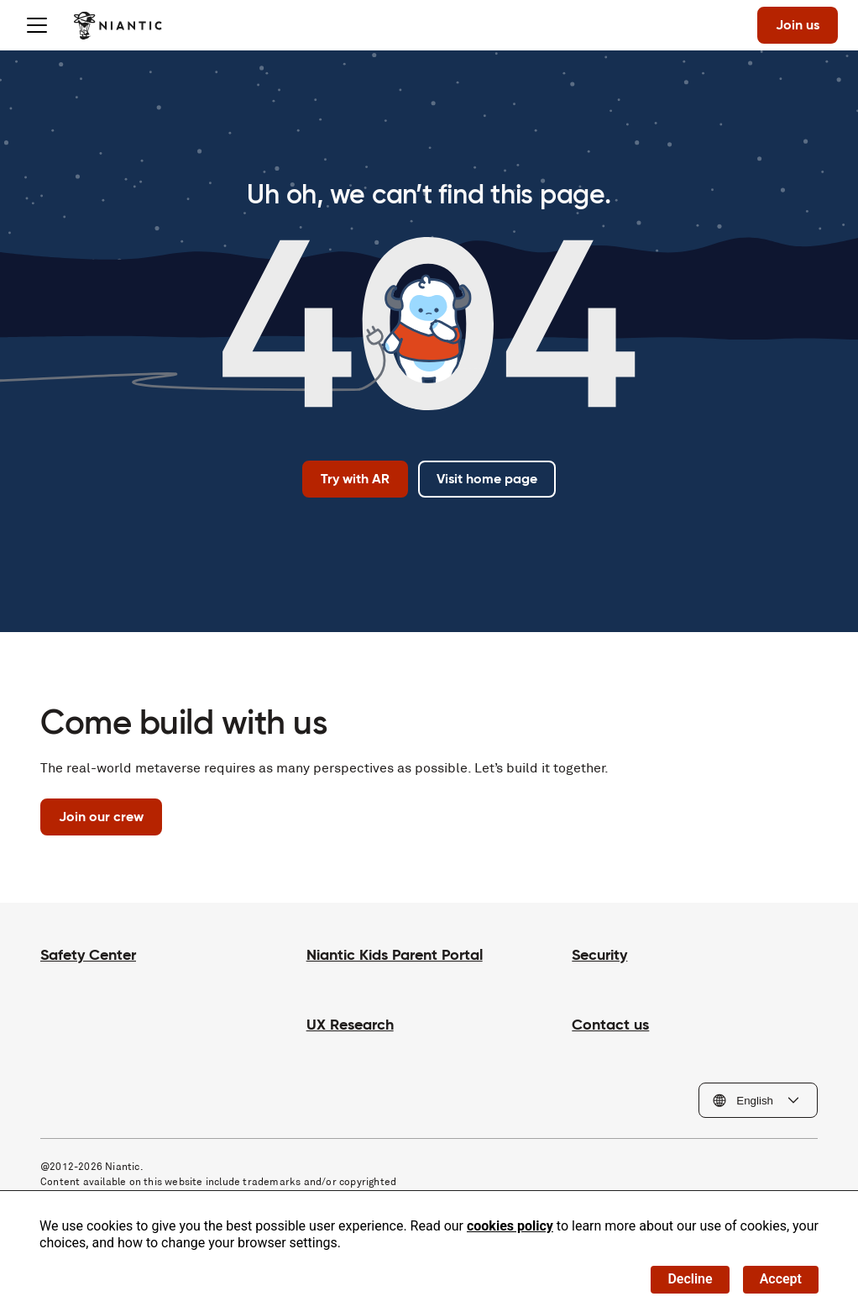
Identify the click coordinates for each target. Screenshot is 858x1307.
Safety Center (88, 954)
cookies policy (510, 1226)
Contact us (610, 1024)
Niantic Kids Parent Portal (394, 954)
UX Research (350, 1024)
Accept (781, 1279)
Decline (689, 1279)
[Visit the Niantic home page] (118, 25)
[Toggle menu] (37, 25)
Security (599, 954)
